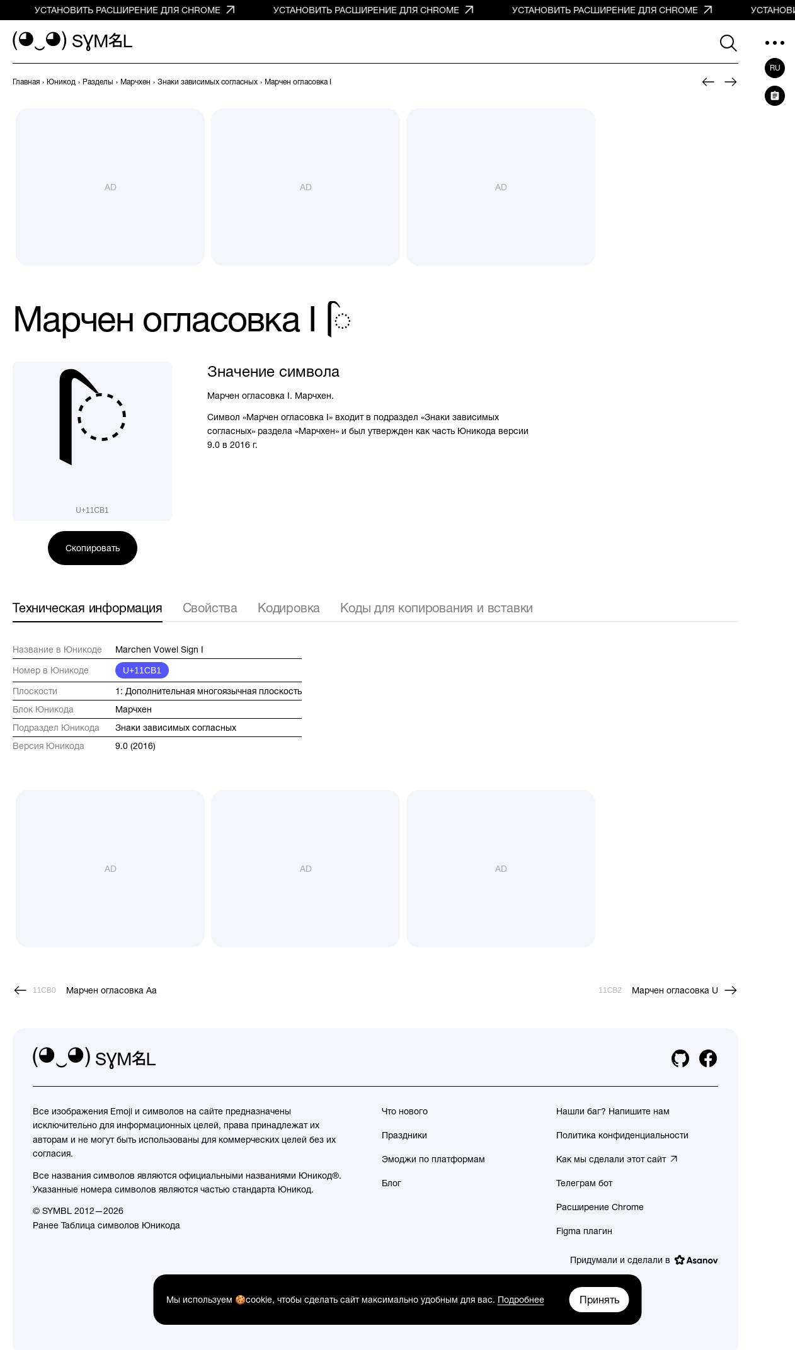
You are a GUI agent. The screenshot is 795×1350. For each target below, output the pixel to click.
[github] (680, 1058)
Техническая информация (88, 607)
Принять (599, 1299)
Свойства (210, 607)
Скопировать (93, 548)
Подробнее (521, 1300)
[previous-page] (26, 82)
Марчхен (133, 709)
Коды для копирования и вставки (436, 607)
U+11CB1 (142, 670)
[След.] (730, 81)
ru (775, 68)
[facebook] (708, 1058)
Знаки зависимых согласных (175, 728)
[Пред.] (708, 81)
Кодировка (289, 607)
